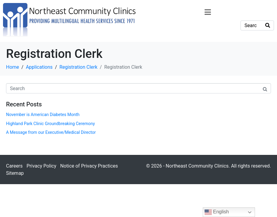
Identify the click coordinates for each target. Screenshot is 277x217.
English (217, 212)
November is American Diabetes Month (42, 114)
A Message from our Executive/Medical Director (51, 132)
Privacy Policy (41, 166)
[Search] (268, 25)
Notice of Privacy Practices (89, 166)
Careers (14, 166)
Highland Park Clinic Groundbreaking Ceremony (50, 123)
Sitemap (15, 173)
